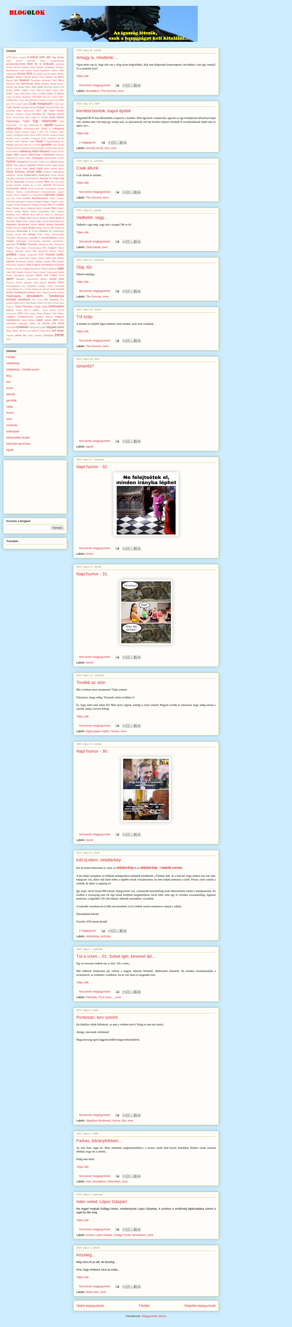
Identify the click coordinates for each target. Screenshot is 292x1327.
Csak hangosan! (41, 103)
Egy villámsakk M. (33, 125)
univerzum (11, 313)
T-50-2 (38, 292)
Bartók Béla (12, 80)
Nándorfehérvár (56, 221)
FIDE (38, 135)
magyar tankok (13, 205)
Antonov (60, 67)
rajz (15, 258)
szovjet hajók (48, 289)
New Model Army (32, 227)
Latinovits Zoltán (54, 194)
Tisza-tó (10, 306)
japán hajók (36, 168)
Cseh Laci (59, 104)
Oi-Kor (35, 231)
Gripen (41, 148)
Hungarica (22, 161)
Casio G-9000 (38, 93)
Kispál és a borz (32, 185)
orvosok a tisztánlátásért (43, 237)
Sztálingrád (20, 292)
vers (55, 319)
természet (24, 299)
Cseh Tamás (13, 107)
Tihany (40, 303)
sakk (60, 268)
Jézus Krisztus (15, 171)
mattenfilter (43, 211)
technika (106, 936)
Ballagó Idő (51, 77)
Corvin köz (52, 100)
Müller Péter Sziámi (25, 221)
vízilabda (21, 327)
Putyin (9, 258)
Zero (8, 339)
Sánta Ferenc (39, 272)
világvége (22, 323)
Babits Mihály (57, 74)
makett (60, 204)
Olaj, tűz (84, 267)
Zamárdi (38, 335)
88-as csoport (19, 57)
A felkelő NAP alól (39, 57)
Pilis (35, 251)
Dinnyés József (23, 114)
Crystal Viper (21, 104)
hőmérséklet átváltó (54, 158)
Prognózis (32, 255)
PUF (41, 254)
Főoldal (144, 1306)
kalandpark (58, 172)
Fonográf (35, 138)
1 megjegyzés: (88, 142)
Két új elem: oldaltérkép (98, 859)
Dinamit (10, 114)
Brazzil (56, 87)
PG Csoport (49, 248)
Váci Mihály (58, 313)
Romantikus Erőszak (52, 264)
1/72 (8, 57)
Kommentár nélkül (16, 188)
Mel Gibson (57, 211)
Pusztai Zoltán (55, 254)
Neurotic (17, 228)
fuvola (39, 141)
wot (54, 330)
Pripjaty (22, 255)
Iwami (61, 165)
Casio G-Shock (55, 93)
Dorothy (37, 114)
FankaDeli (18, 135)
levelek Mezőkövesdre (35, 198)
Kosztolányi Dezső (54, 188)
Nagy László (42, 221)
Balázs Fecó (38, 77)
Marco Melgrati (27, 208)
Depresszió (28, 111)
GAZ (55, 145)
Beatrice (24, 80)
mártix (17, 211)
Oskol (61, 238)
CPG (61, 100)
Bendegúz (36, 80)
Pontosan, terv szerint (97, 1017)
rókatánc (21, 265)
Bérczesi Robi (13, 83)
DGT (38, 110)
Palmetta (91, 997)
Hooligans (37, 158)
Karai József (57, 175)
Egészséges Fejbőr (97, 731)
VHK (61, 320)
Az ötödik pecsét (41, 74)
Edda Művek (56, 117)
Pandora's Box (46, 244)
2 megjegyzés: (88, 930)
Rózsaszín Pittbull (38, 269)
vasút (39, 319)
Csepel (40, 107)
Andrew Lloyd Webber (32, 67)
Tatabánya (56, 296)
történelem (113, 1181)
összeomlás (34, 241)
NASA (33, 224)
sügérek (28, 282)
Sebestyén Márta (55, 272)
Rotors (9, 269)
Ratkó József (37, 258)
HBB (15, 154)
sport (9, 279)
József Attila (34, 171)
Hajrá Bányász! (41, 151)
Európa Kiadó (13, 132)
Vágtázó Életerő (44, 317)
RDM (48, 258)
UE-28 (61, 310)
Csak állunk (87, 168)
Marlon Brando (43, 208)
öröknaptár (21, 241)
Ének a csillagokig (52, 128)
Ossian (115, 731)
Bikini (28, 87)
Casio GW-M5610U (28, 100)
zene (120, 90)
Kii (57, 182)
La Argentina (36, 195)
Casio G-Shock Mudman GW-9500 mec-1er (28, 97)
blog (8, 375)
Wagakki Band (55, 327)
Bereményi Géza (30, 83)
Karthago (19, 178)
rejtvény (10, 261)
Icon (88, 1181)
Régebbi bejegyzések (200, 1306)
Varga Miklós (28, 320)
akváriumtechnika (15, 64)
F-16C (40, 132)
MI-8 (32, 214)
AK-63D (31, 61)
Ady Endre (58, 57)
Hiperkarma (12, 158)
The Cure (37, 299)
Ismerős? (85, 366)
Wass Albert (12, 331)
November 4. (24, 231)
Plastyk (52, 251)
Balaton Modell (23, 77)
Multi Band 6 (56, 218)
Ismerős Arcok (94, 148)
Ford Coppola (48, 138)
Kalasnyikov (30, 175)
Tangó (61, 292)
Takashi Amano (49, 292)
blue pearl (37, 87)
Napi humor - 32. (92, 466)
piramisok (42, 251)
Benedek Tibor (49, 80)
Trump (19, 310)
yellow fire (21, 335)
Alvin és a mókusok (40, 63)
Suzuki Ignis (56, 279)
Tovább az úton (90, 682)
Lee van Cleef (13, 198)
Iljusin (61, 162)
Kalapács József (14, 175)
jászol (61, 168)
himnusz (60, 155)
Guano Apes (52, 148)
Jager (25, 168)
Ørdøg (31, 234)
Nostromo (11, 231)
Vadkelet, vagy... (91, 217)
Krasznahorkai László (52, 192)
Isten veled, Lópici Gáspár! (101, 1201)
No (52, 227)
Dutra (34, 117)
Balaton (10, 77)
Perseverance (34, 248)
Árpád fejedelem (41, 70)
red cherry (58, 258)
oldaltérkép (92, 936)
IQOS (9, 165)
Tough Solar (40, 306)
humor (90, 553)
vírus (61, 323)
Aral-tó (29, 70)
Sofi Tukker (50, 275)
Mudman (44, 218)
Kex (52, 182)
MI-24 (25, 214)
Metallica (10, 214)
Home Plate (25, 158)
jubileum (48, 172)
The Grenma (108, 90)
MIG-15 (40, 214)
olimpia (9, 234)
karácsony (44, 175)
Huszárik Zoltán (37, 162)
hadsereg (25, 151)
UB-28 (53, 310)
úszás (32, 313)
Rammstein (24, 258)
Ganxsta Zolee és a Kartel (27, 145)
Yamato (10, 335)
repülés (47, 261)
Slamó (38, 275)
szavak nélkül (56, 282)
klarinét (47, 185)
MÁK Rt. (52, 205)
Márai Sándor (13, 208)
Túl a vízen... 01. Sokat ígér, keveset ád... (115, 956)
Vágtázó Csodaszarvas (19, 316)
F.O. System (51, 132)
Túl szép (84, 316)
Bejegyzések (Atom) (154, 1316)
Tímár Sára (58, 303)
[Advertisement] (35, 486)
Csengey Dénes (28, 107)
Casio (25, 90)
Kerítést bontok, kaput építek (103, 110)
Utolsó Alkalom (43, 313)
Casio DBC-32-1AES (40, 90)
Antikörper (50, 67)
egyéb (89, 446)
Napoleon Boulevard (98, 1120)
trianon (10, 310)
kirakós (17, 185)
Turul (45, 310)
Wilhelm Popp (38, 331)
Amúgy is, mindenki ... (97, 57)
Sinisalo (30, 275)
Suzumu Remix (14, 282)
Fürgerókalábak (52, 141)
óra (24, 234)
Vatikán (47, 320)
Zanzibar (48, 335)
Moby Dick (92, 1292)
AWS (29, 73)
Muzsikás (10, 221)
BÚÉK (17, 90)
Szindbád (59, 286)
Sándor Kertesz (24, 272)
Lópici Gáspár (103, 1235)
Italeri (54, 165)
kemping (30, 182)
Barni (61, 77)
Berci (61, 80)
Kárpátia (10, 178)
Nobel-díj (59, 228)
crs (12, 104)
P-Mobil (21, 244)
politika (11, 254)
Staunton (20, 279)
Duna (8, 117)
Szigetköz (32, 286)
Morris (36, 218)
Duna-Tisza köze (21, 117)
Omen (18, 234)
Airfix (8, 61)
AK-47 (19, 61)
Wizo (48, 331)
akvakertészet (57, 61)
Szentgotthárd (13, 286)
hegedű (23, 155)
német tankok (46, 224)
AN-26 (17, 67)
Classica (42, 100)
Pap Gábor (21, 248)
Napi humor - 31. (92, 573)
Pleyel (61, 251)
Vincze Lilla (119, 1120)
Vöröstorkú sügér (37, 327)
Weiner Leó (25, 331)
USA (26, 313)
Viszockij (10, 327)
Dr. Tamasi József (53, 114)
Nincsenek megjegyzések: (95, 85)
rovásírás (17, 269)
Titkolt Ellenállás (24, 306)
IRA (15, 165)
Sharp (9, 275)
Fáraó (26, 135)
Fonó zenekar (22, 138)
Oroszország (58, 234)
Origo (47, 234)
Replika (38, 261)
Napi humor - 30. (92, 751)
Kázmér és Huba (49, 178)
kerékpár (39, 182)
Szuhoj (31, 292)
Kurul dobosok (22, 195)
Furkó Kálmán (21, 141)
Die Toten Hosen (53, 110)
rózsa (26, 268)
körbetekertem (32, 192)
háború (15, 151)
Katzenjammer (32, 178)
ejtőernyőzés (14, 128)
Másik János (29, 211)
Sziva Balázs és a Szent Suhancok (23, 289)
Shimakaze (19, 275)
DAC (57, 107)
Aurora (90, 1235)
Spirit (61, 275)
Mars (54, 208)
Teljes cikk (82, 76)
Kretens (10, 195)
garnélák (46, 144)
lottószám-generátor (16, 201)
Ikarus (54, 161)
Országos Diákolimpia (17, 238)
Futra (32, 141)
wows (60, 330)
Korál (30, 188)
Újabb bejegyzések (90, 1306)
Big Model (19, 87)
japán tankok (50, 168)
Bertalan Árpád (48, 83)
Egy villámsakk (45, 121)
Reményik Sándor (25, 261)
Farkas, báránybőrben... (99, 1140)
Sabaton (52, 269)
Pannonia (59, 244)
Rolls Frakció (33, 264)
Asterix (54, 70)
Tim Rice (48, 303)
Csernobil (49, 107)
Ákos (42, 61)
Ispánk (47, 165)
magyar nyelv (57, 201)
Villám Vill (34, 323)
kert (107, 148)
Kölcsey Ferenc (14, 192)
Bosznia (48, 87)
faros (32, 135)
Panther (10, 248)
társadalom (92, 90)
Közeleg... (85, 1254)
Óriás (39, 234)
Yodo (30, 335)
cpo (8, 104)
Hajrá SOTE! (57, 151)
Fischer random (49, 135)
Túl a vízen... (106, 997)
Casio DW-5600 (22, 93)
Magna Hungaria (34, 201)
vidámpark (11, 323)
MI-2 (19, 214)
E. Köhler (43, 117)
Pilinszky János (23, 251)
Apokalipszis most (15, 70)
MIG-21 (49, 214)
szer (23, 286)
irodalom (22, 165)
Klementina (58, 185)
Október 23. (45, 231)
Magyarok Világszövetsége (34, 205)
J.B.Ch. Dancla (13, 168)
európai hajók (29, 132)
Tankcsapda (93, 247)
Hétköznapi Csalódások (41, 154)
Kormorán (39, 188)
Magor (47, 201)
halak (9, 154)
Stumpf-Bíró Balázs (37, 279)
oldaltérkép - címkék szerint (22, 369)
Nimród (46, 228)
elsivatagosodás (31, 128)
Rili (53, 261)
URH (20, 313)
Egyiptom (59, 125)
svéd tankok (39, 282)
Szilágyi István (122, 1235)
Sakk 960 (11, 272)
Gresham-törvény (29, 148)
